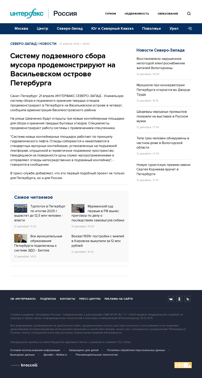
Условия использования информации (35, 350)
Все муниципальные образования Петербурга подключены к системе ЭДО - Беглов (38, 243)
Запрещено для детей (83, 350)
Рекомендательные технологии (97, 354)
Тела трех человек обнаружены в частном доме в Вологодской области (163, 143)
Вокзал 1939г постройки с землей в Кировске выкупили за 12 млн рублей (97, 241)
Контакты (67, 298)
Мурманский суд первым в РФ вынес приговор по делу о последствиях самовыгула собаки (97, 213)
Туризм (110, 13)
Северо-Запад (70, 28)
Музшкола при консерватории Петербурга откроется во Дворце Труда (163, 90)
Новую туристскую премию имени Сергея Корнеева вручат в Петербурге (163, 169)
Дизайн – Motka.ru (55, 354)
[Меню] (188, 28)
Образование (168, 13)
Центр (42, 28)
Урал (174, 28)
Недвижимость (137, 13)
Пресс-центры (90, 298)
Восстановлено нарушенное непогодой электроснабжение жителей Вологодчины (161, 63)
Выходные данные (22, 354)
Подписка (48, 298)
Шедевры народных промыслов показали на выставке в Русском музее (162, 116)
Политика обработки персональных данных (136, 350)
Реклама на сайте (119, 298)
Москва (21, 28)
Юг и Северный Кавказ (112, 28)
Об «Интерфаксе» (23, 298)
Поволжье (151, 28)
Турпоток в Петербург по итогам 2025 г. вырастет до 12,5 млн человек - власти (40, 213)
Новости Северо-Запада (161, 50)
